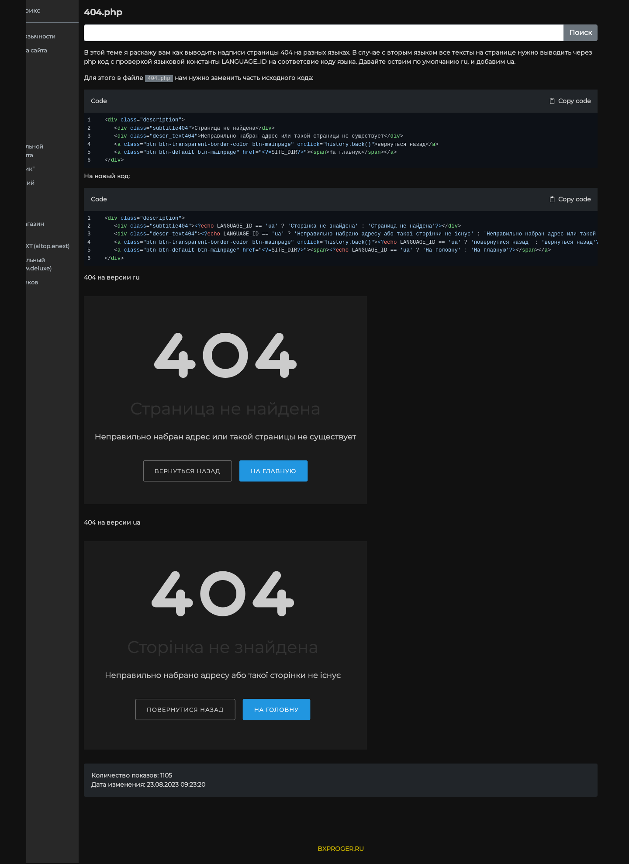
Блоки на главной (94, 118)
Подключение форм (98, 132)
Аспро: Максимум (81, 91)
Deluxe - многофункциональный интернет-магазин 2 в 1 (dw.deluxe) (105, 264)
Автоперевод (59, 63)
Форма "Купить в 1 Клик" (103, 168)
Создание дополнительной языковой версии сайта (108, 151)
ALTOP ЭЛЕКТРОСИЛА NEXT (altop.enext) (114, 245)
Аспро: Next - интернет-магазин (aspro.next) (101, 228)
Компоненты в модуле (72, 295)
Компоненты (87, 210)
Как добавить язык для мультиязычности (100, 36)
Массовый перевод (68, 323)
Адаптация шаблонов (73, 77)
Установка (55, 337)
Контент (52, 309)
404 (74, 105)
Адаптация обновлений (103, 182)
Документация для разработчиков (91, 282)
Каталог (79, 196)
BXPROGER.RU (393, 849)
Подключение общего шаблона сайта (96, 50)
